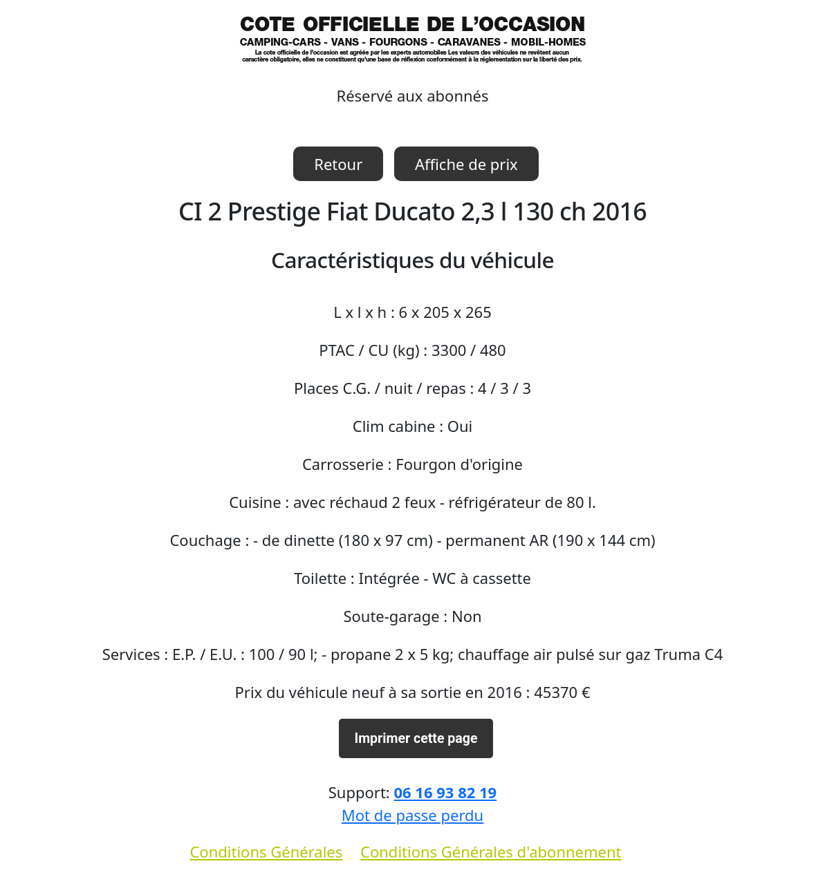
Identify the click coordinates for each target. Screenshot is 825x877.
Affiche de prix (466, 163)
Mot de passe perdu (412, 814)
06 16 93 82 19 (445, 792)
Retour (338, 163)
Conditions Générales (265, 851)
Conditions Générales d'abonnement (490, 851)
